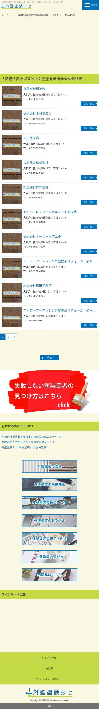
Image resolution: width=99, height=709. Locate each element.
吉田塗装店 (31, 138)
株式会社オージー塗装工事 (42, 236)
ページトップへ (49, 706)
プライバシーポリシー (49, 679)
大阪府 (55, 15)
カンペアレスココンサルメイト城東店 (50, 212)
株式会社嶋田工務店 (37, 285)
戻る (49, 357)
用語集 (49, 668)
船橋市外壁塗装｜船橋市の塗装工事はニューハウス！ (33, 436)
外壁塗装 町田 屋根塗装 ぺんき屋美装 (24, 447)
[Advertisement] (49, 45)
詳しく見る (89, 104)
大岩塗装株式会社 (36, 162)
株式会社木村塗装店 (37, 113)
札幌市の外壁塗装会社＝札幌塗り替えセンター (29, 442)
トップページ (8, 15)
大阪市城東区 (69, 15)
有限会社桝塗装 (34, 89)
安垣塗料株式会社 (36, 187)
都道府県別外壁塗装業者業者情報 (33, 15)
